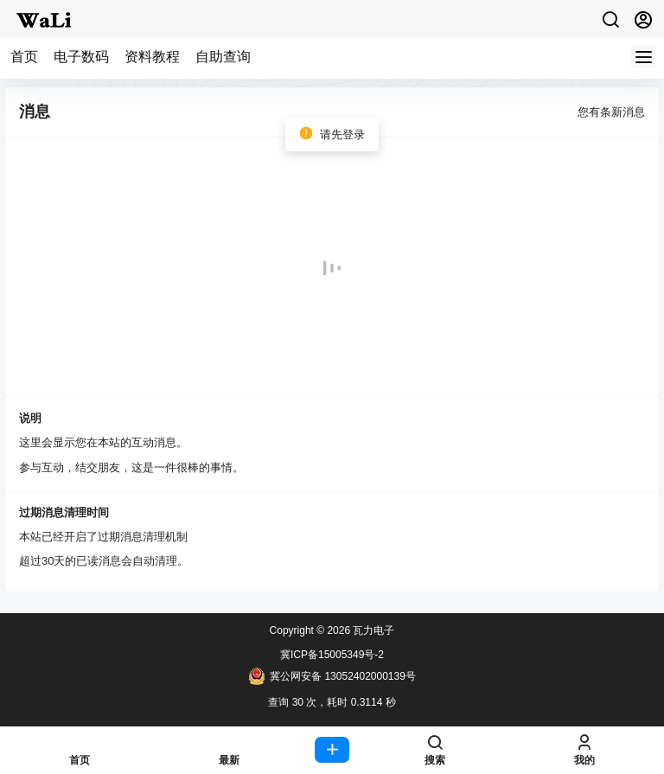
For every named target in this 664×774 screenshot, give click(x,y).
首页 (24, 56)
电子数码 (81, 56)
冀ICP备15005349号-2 (332, 655)
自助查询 (223, 56)
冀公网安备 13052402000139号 (332, 676)
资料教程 (152, 56)
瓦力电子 (372, 630)
